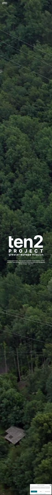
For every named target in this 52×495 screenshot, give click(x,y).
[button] (50, 485)
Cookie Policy (37, 493)
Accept (34, 491)
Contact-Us (44, 493)
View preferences (47, 491)
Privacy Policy (41, 493)
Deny (41, 491)
